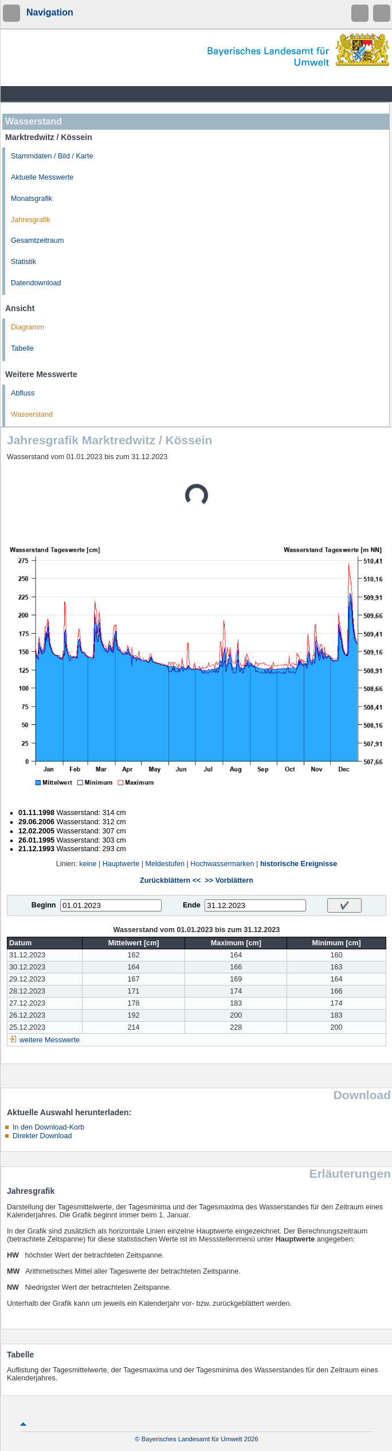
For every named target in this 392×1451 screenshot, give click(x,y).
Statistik (23, 262)
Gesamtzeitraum (37, 240)
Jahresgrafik (30, 220)
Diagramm (27, 327)
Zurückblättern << (170, 880)
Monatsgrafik (31, 199)
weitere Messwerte (49, 1040)
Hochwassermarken (222, 864)
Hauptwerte (121, 864)
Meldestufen (165, 864)
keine (87, 864)
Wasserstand (32, 414)
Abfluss (22, 393)
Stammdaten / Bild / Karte (52, 156)
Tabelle (22, 348)
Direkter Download (42, 1136)
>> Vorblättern (229, 880)
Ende (192, 905)
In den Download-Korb (48, 1127)
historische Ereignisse (298, 864)
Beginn (44, 905)
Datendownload (36, 283)
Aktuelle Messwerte (42, 177)
